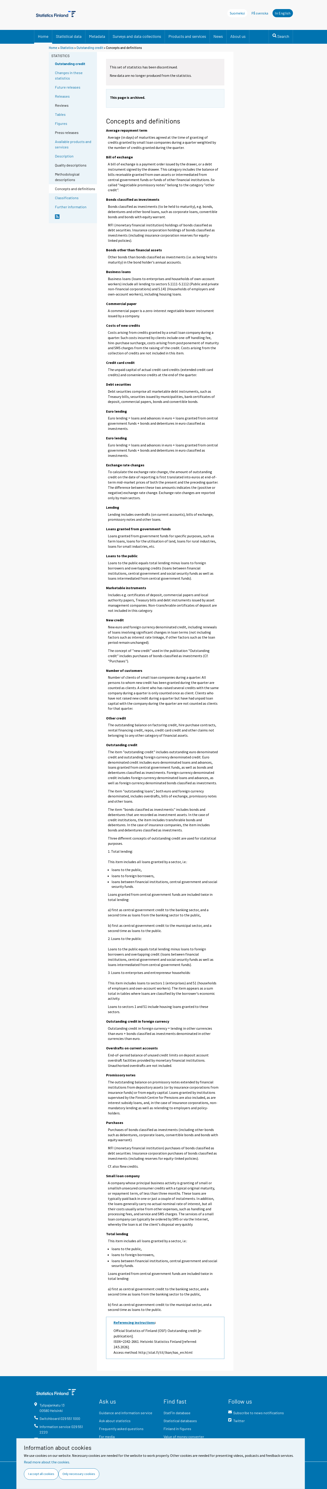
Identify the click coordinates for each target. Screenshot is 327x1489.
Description (64, 156)
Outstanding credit (90, 48)
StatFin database (177, 1413)
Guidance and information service (125, 1413)
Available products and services (73, 144)
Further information (71, 207)
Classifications (67, 198)
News (218, 36)
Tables (60, 114)
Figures (61, 123)
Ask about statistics (115, 1421)
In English (282, 13)
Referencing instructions (134, 1322)
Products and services (187, 36)
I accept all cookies (41, 1474)
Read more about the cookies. (47, 1462)
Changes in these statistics (69, 75)
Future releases (67, 87)
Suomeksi (237, 13)
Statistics (67, 48)
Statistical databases (180, 1421)
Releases (62, 96)
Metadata (97, 36)
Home (43, 36)
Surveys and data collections (137, 36)
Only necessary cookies (78, 1474)
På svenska (259, 13)
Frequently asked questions (121, 1428)
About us (237, 36)
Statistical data (69, 36)
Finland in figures (177, 1428)
